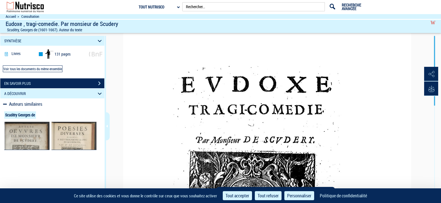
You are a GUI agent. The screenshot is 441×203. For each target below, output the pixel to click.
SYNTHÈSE (54, 41)
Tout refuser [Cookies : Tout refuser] (268, 196)
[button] (431, 74)
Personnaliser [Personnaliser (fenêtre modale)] (299, 196)
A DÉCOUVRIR (54, 93)
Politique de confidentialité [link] (343, 196)
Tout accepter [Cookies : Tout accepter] (237, 196)
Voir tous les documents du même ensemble (32, 69)
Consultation (30, 16)
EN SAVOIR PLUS (54, 83)
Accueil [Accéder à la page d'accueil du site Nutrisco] (11, 16)
